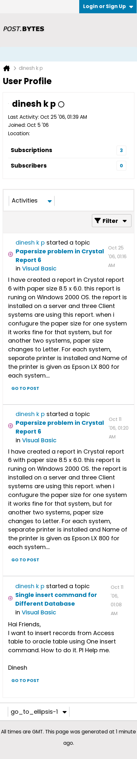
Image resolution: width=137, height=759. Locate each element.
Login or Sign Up (108, 6)
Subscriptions (31, 150)
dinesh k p (30, 242)
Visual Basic (39, 268)
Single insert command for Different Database (56, 599)
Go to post (25, 388)
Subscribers (29, 165)
